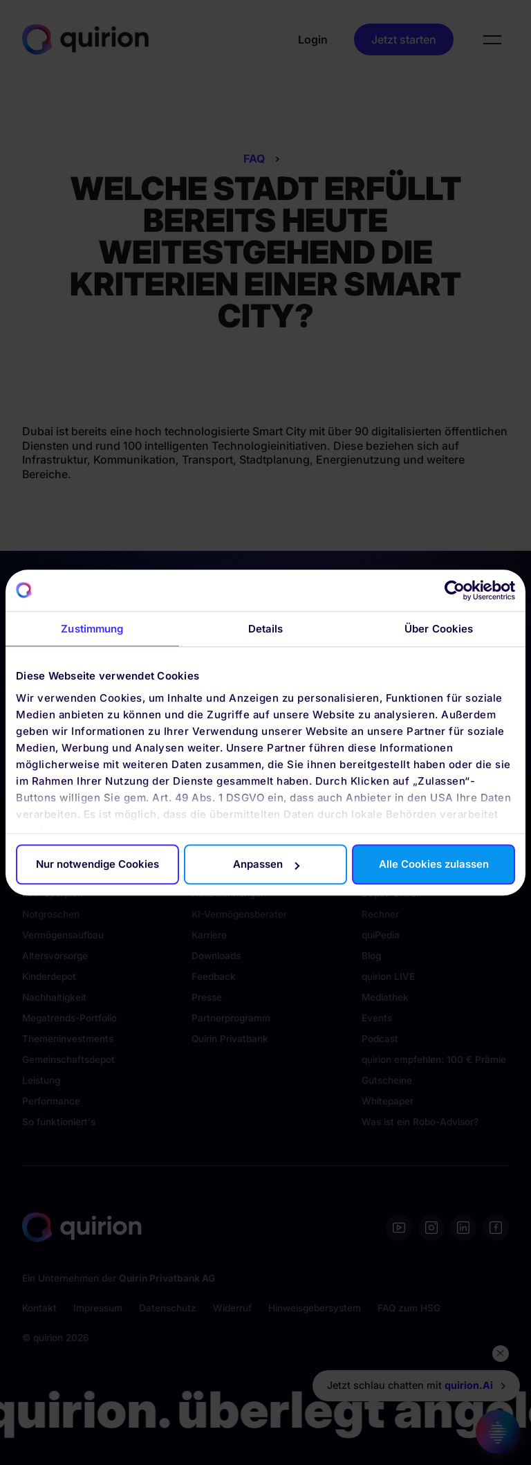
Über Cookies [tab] (438, 628)
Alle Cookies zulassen (434, 864)
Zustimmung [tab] (92, 628)
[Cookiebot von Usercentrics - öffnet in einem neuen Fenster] (454, 590)
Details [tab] (265, 628)
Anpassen (266, 864)
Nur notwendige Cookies (97, 864)
